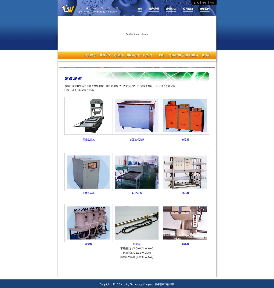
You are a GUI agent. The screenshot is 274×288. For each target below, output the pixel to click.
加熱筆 (136, 244)
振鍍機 (185, 244)
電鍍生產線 (88, 139)
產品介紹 (171, 9)
